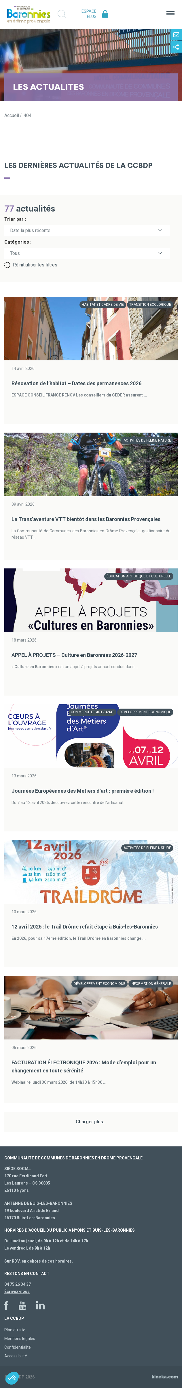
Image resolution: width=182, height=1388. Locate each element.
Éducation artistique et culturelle (139, 576)
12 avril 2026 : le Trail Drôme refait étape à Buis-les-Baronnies (85, 927)
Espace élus (88, 14)
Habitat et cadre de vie (103, 305)
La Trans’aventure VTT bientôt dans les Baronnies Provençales (86, 519)
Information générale (151, 984)
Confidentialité (17, 1347)
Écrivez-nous (17, 1291)
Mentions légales (19, 1338)
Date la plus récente (30, 230)
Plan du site (14, 1330)
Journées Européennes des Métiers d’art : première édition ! (83, 791)
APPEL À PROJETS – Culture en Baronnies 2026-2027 (74, 655)
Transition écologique (150, 305)
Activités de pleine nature (147, 440)
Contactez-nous (176, 34)
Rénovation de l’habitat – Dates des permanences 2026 (76, 383)
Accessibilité (15, 1356)
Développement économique (145, 712)
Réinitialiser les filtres (35, 265)
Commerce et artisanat (92, 712)
